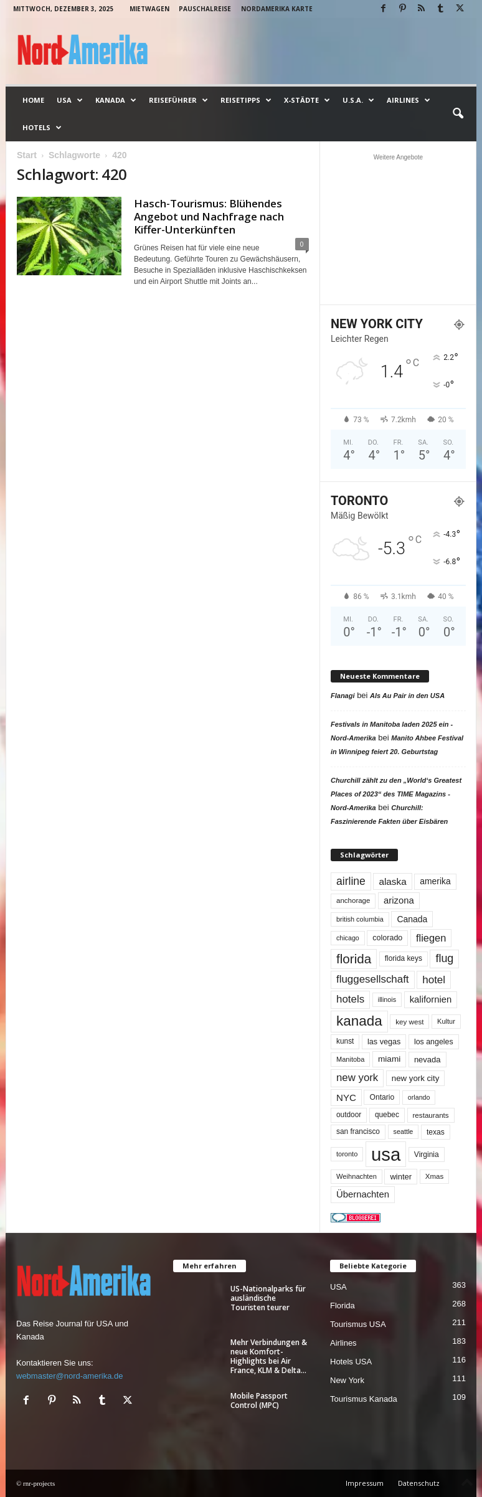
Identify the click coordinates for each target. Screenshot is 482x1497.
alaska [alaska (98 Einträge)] (392, 881)
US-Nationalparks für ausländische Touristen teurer (268, 1298)
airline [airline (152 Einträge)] (351, 881)
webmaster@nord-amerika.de (69, 1376)
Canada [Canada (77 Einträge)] (412, 919)
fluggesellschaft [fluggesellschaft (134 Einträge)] (372, 979)
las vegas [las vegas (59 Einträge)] (383, 1041)
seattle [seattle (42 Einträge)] (403, 1131)
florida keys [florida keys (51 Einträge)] (403, 958)
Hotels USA (351, 1361)
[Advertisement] (398, 229)
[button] (457, 114)
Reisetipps (246, 100)
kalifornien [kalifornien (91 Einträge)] (431, 999)
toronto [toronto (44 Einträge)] (346, 1154)
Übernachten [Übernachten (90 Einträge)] (362, 1194)
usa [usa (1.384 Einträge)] (385, 1154)
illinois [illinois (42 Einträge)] (387, 999)
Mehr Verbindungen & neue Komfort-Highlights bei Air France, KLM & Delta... (268, 1356)
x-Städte (307, 100)
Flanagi (343, 695)
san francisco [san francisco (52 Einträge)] (358, 1131)
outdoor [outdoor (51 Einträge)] (348, 1114)
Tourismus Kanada (363, 1399)
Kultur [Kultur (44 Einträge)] (446, 1021)
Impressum (365, 1483)
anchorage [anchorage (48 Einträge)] (353, 900)
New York (347, 1380)
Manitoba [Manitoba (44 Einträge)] (350, 1059)
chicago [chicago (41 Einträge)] (347, 938)
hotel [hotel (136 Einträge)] (433, 980)
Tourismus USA (358, 1324)
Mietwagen (149, 8)
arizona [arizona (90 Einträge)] (399, 900)
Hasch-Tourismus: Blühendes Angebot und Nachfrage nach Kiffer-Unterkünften (209, 216)
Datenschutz (419, 1483)
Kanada (115, 100)
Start (27, 155)
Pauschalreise (205, 8)
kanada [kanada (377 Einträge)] (359, 1021)
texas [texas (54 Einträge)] (436, 1132)
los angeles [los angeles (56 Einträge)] (433, 1041)
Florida (342, 1305)
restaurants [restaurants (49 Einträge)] (431, 1115)
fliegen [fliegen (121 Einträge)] (431, 937)
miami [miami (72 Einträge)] (389, 1059)
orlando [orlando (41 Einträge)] (419, 1097)
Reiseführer (178, 100)
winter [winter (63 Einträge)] (401, 1176)
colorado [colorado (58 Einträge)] (387, 937)
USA (70, 100)
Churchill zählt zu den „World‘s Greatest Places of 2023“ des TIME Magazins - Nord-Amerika (396, 794)
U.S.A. (358, 100)
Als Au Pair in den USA (407, 695)
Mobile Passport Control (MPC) (259, 1400)
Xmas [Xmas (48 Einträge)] (434, 1176)
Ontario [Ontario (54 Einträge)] (381, 1097)
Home (33, 100)
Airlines (408, 100)
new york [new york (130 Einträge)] (357, 1078)
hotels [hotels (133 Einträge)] (350, 999)
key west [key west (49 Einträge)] (409, 1022)
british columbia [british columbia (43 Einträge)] (360, 919)
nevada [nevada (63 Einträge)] (427, 1059)
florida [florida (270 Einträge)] (353, 959)
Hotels (42, 127)
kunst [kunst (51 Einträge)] (345, 1041)
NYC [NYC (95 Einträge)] (346, 1097)
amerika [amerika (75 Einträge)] (435, 881)
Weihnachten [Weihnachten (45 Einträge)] (356, 1176)
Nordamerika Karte (277, 8)
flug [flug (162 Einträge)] (444, 958)
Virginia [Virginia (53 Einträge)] (426, 1154)
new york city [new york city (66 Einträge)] (416, 1078)
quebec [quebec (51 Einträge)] (387, 1114)
